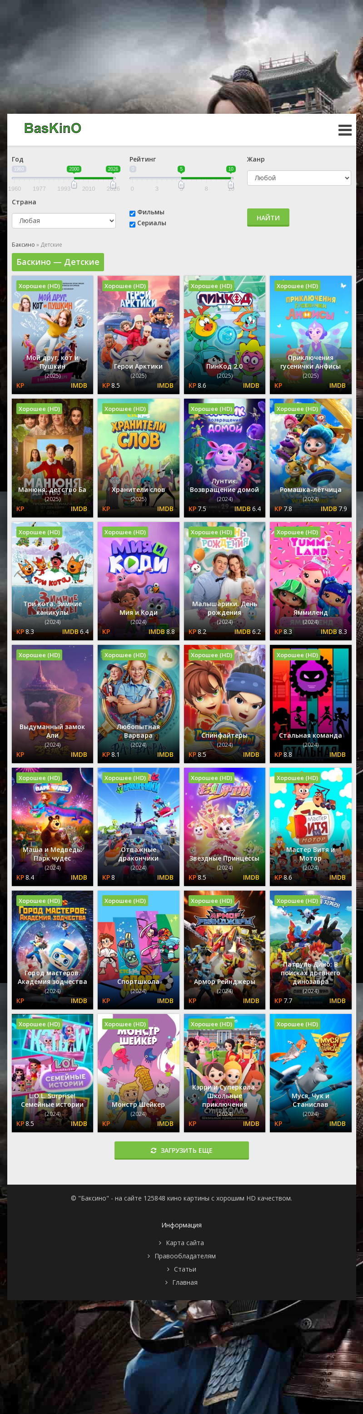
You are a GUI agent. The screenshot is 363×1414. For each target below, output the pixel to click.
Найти (268, 217)
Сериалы (151, 222)
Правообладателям (185, 1256)
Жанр (256, 159)
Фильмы (150, 212)
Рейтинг (142, 159)
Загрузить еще (182, 1150)
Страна (24, 202)
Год (18, 159)
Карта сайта (185, 1242)
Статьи (185, 1269)
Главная (185, 1282)
